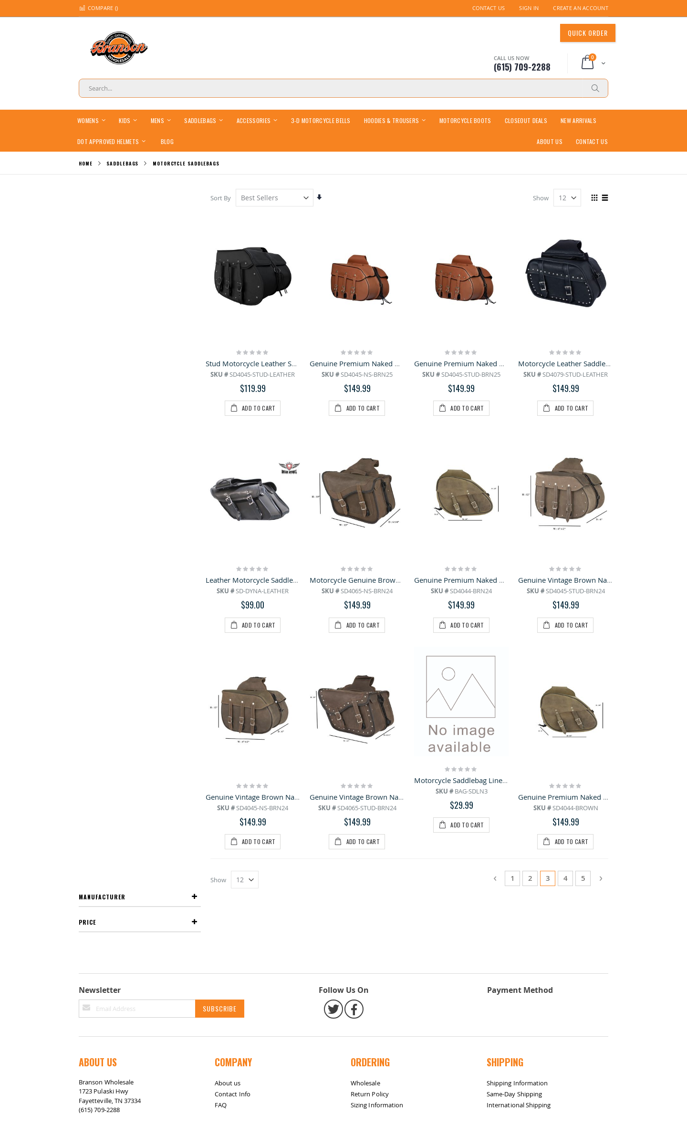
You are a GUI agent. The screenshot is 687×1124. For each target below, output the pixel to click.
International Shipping (519, 839)
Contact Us (488, 7)
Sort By (221, 198)
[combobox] (343, 88)
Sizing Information (377, 839)
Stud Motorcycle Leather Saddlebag (265, 363)
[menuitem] (167, 141)
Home (86, 163)
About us (228, 817)
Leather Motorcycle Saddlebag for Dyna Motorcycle (291, 477)
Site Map (96, 900)
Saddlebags (122, 163)
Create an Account (580, 7)
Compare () (98, 7)
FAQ (221, 839)
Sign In (529, 7)
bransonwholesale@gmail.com (123, 862)
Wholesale (365, 817)
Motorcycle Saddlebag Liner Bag (467, 591)
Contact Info (232, 828)
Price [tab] (87, 222)
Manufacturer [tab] (102, 197)
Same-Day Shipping (514, 828)
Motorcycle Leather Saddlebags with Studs (588, 363)
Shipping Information (517, 817)
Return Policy (370, 828)
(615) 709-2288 (99, 844)
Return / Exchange (141, 900)
